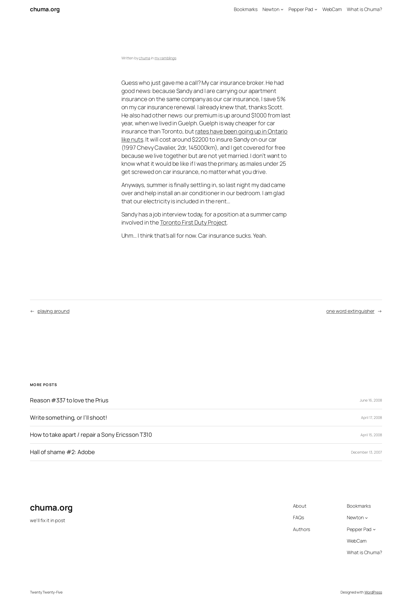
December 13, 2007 (366, 452)
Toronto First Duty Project (193, 222)
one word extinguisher (350, 311)
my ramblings (165, 57)
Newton (270, 9)
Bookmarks (246, 9)
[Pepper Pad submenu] (316, 9)
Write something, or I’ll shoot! (68, 417)
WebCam (332, 9)
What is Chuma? (364, 9)
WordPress (373, 592)
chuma (144, 57)
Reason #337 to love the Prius (69, 400)
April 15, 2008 (371, 434)
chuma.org (45, 9)
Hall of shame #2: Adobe (62, 452)
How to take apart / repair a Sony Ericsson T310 (91, 435)
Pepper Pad (301, 9)
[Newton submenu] (282, 9)
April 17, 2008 (371, 417)
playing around (54, 311)
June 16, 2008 (371, 400)
